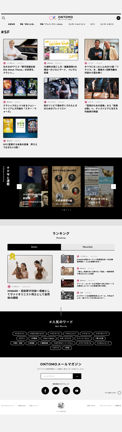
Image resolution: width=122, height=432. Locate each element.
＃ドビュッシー (71, 334)
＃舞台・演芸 (17, 343)
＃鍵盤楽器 (44, 343)
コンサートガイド (107, 24)
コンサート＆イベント (76, 24)
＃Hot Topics (48, 338)
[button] (113, 186)
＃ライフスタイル (85, 343)
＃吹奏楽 (34, 338)
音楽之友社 (21, 405)
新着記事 (11, 24)
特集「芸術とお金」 (27, 24)
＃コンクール (55, 334)
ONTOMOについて (7, 405)
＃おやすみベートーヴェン (63, 343)
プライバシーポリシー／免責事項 (110, 405)
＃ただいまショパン (37, 334)
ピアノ (92, 24)
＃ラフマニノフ (101, 334)
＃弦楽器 (31, 343)
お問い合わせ (91, 405)
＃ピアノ (22, 338)
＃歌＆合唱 (99, 338)
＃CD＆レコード (103, 343)
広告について (33, 405)
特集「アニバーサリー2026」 (52, 24)
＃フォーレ (86, 334)
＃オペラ (56, 348)
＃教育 (67, 348)
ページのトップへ (110, 393)
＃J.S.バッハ (19, 334)
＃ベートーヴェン (83, 338)
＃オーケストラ (65, 338)
